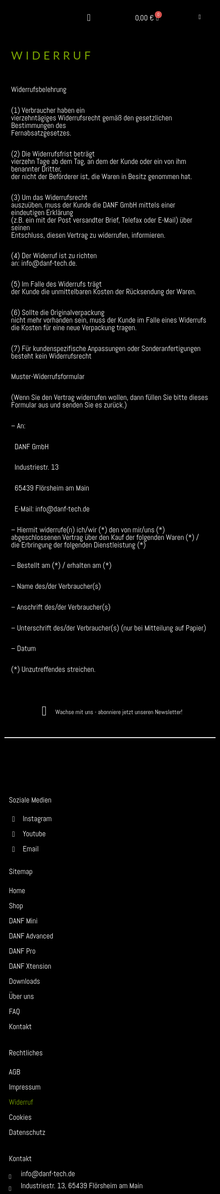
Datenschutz (27, 1132)
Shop (16, 905)
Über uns (21, 996)
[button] (89, 18)
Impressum (25, 1087)
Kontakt (20, 1026)
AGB (14, 1072)
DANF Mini (23, 921)
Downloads (24, 981)
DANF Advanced (31, 936)
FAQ (14, 1011)
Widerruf (21, 1102)
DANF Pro (22, 951)
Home (17, 890)
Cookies (20, 1117)
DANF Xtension (30, 966)
